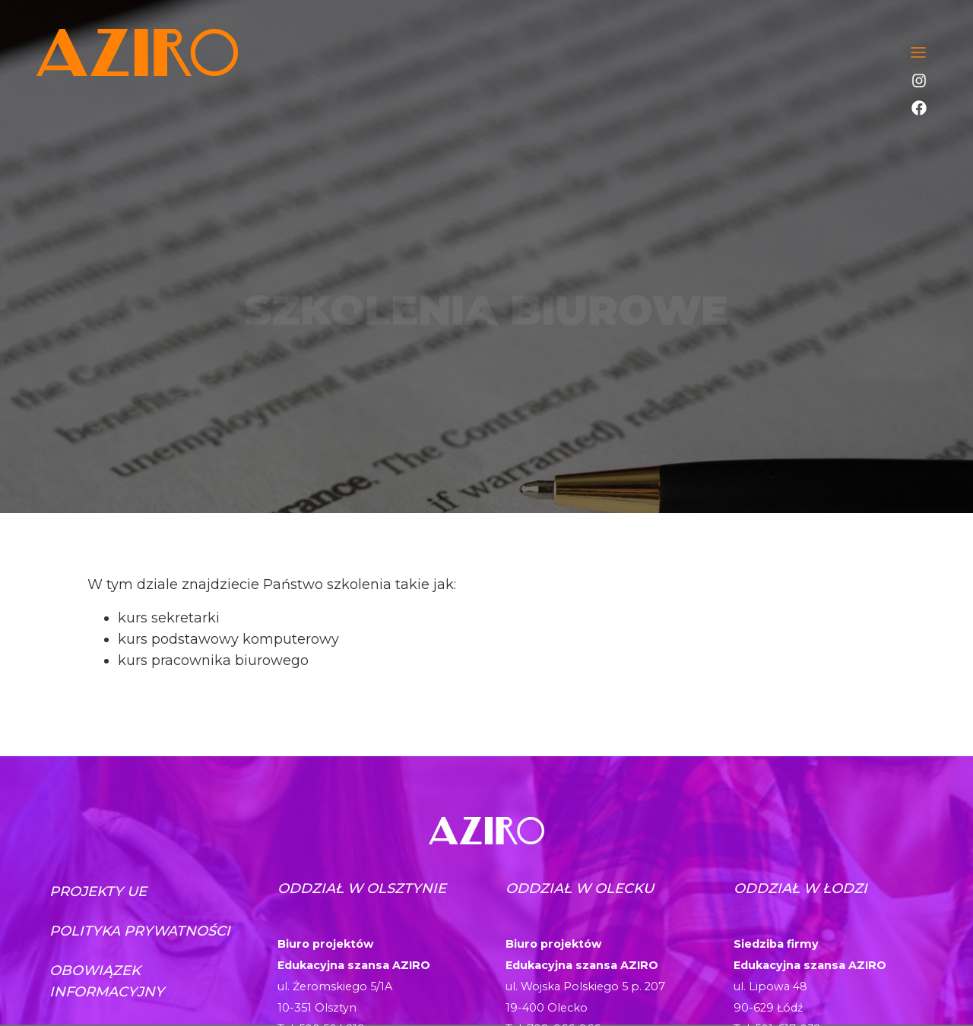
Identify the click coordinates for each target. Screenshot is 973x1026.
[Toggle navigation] (918, 52)
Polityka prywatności (139, 931)
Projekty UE (98, 891)
